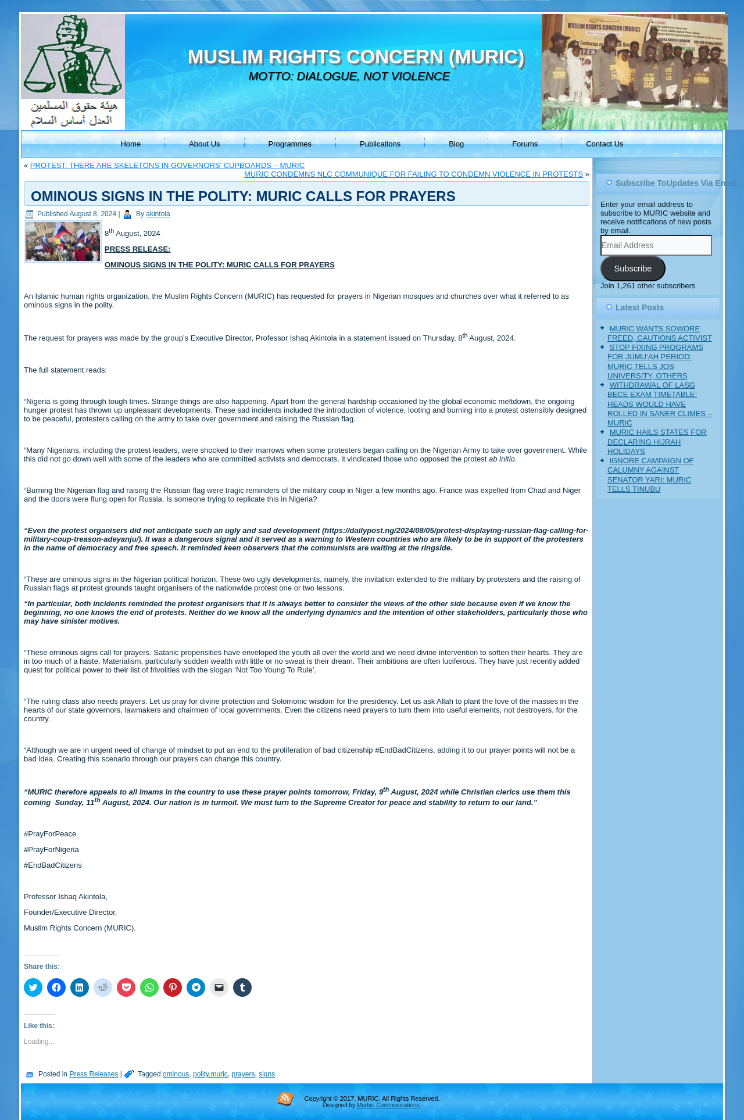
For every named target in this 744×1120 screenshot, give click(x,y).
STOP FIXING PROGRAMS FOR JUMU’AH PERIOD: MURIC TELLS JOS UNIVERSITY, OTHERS (655, 361)
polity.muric (210, 1074)
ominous (176, 1074)
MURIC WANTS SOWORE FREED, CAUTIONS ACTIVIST (659, 333)
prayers (243, 1074)
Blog (456, 143)
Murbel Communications (388, 1105)
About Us (204, 143)
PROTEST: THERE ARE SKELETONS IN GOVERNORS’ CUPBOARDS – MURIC (167, 165)
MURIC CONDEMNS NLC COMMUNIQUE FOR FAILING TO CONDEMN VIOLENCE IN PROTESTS (413, 174)
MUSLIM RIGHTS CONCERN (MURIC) (356, 56)
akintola (158, 214)
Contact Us (604, 143)
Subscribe (633, 268)
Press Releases (93, 1074)
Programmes (290, 143)
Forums (525, 143)
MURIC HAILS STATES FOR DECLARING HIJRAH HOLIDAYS (657, 442)
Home (130, 143)
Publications (380, 143)
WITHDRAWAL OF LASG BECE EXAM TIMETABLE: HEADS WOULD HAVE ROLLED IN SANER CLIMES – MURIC (659, 404)
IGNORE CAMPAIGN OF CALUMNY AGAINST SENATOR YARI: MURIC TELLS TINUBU (650, 474)
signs (267, 1074)
